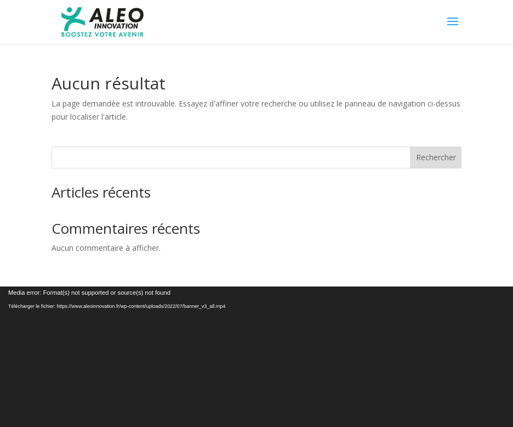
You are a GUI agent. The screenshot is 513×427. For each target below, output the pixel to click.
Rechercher (436, 157)
